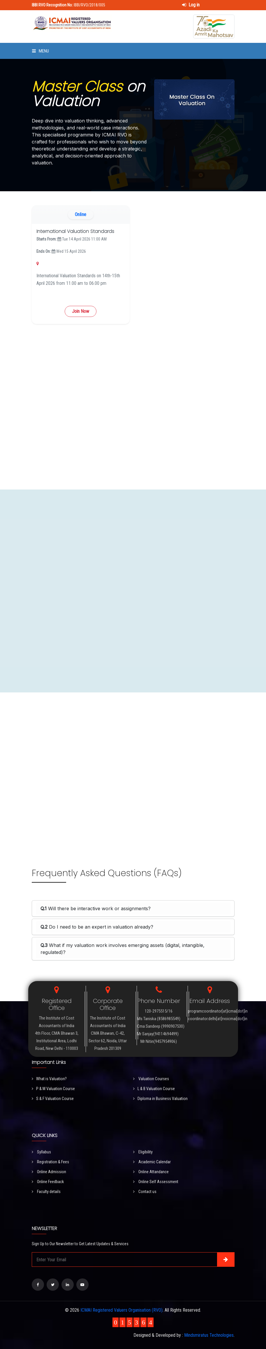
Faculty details (46, 1191)
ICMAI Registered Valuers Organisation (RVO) (121, 1310)
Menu (40, 51)
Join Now (80, 311)
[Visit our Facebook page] (38, 1284)
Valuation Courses (151, 1078)
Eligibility (143, 1152)
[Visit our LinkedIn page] (67, 1284)
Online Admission (49, 1171)
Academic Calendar (152, 1161)
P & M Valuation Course (53, 1088)
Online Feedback (48, 1181)
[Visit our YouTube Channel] (82, 1284)
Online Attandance (151, 1171)
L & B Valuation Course (154, 1088)
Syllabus (41, 1152)
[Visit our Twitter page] (53, 1284)
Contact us (144, 1191)
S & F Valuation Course (53, 1098)
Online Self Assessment (155, 1181)
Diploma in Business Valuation (160, 1098)
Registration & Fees (50, 1161)
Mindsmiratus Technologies (209, 1335)
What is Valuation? (49, 1078)
